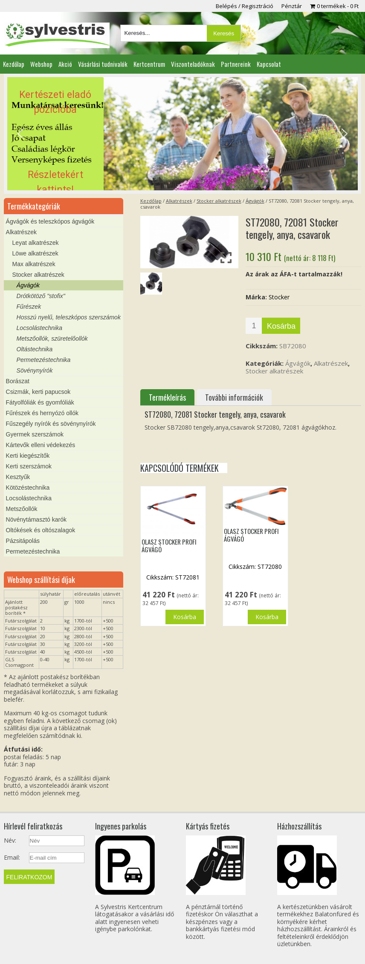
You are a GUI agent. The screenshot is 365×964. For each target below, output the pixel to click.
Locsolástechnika (39, 327)
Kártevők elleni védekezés (40, 445)
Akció (65, 64)
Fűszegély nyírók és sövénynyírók (51, 423)
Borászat (17, 381)
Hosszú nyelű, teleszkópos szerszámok (69, 317)
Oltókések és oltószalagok (40, 530)
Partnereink (236, 64)
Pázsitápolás (23, 540)
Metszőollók (22, 508)
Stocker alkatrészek (219, 201)
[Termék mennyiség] (254, 326)
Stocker (279, 297)
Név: (10, 840)
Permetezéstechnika (44, 359)
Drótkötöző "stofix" (41, 296)
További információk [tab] (234, 397)
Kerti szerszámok (29, 466)
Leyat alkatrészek (35, 242)
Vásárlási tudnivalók (102, 64)
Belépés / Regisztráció (244, 6)
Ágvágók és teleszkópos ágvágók (50, 221)
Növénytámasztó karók (36, 519)
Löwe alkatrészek (35, 253)
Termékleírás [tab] (167, 397)
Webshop (41, 64)
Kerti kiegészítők (28, 455)
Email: (12, 857)
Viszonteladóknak (193, 64)
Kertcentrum (149, 64)
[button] (182, 133)
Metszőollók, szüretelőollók (52, 338)
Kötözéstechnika (28, 487)
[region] (182, 133)
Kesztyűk (18, 476)
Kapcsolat (269, 64)
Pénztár (291, 6)
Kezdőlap (13, 64)
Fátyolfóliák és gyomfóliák (40, 402)
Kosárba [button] (184, 617)
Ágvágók (255, 201)
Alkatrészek (179, 201)
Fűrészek (29, 306)
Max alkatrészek (33, 264)
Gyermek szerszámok (35, 434)
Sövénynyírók (35, 370)
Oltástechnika (35, 349)
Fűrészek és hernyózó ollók (42, 413)
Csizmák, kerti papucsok (38, 391)
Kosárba (281, 326)
